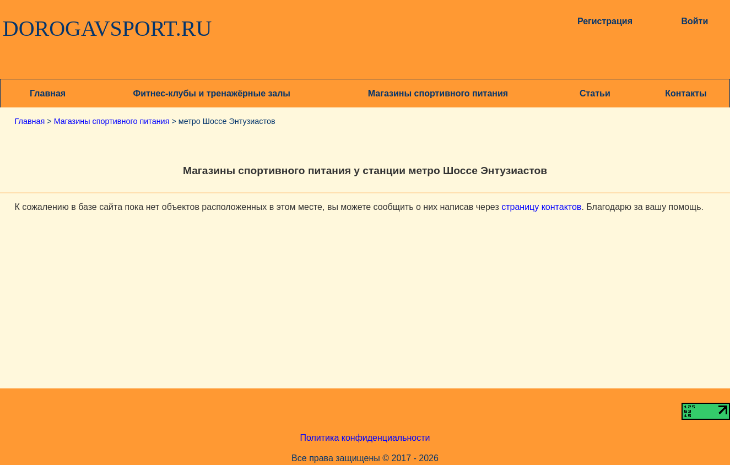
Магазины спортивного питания (438, 93)
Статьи (595, 93)
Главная (48, 93)
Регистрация (604, 21)
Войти (694, 21)
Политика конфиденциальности (365, 437)
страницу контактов (541, 207)
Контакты (685, 93)
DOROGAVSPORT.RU (107, 28)
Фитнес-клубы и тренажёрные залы (211, 93)
